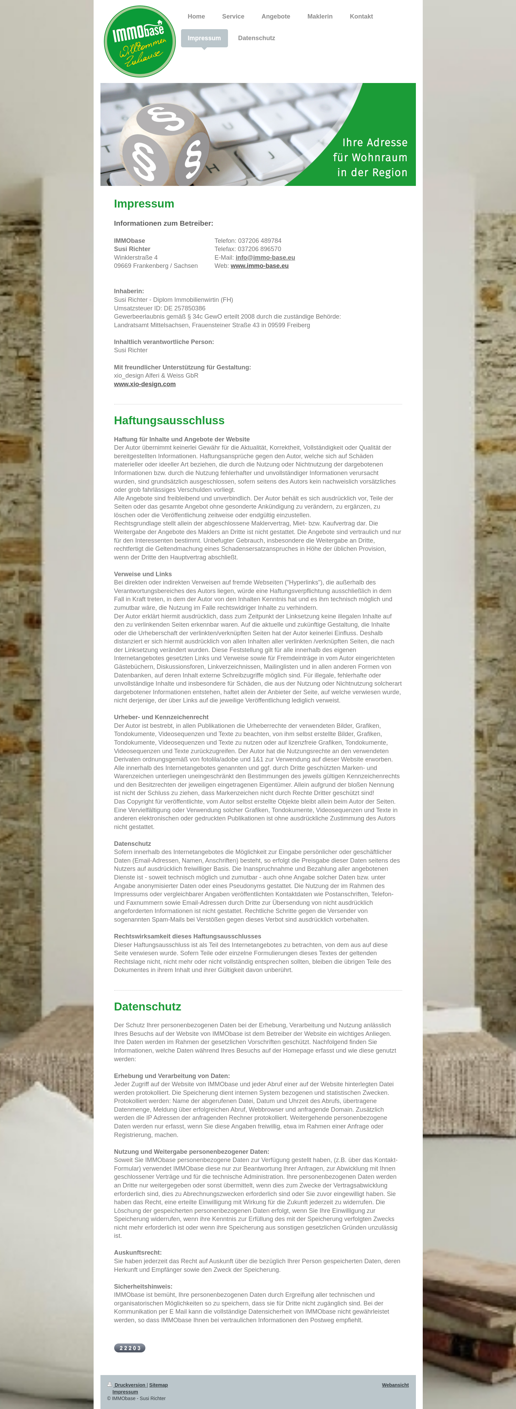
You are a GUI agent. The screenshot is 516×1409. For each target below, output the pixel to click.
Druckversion (127, 1385)
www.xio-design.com (145, 384)
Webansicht (395, 1385)
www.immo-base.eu (260, 265)
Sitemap (158, 1385)
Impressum (125, 1392)
